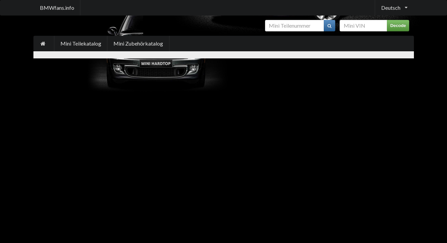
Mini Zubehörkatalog (138, 43)
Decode (398, 25)
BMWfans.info (57, 7)
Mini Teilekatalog (80, 43)
